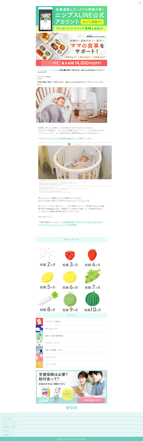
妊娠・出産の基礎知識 (54, 336)
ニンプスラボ (50, 364)
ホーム (40, 70)
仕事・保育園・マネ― (54, 350)
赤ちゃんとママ (51, 329)
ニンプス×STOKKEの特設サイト (64, 138)
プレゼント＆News (50, 70)
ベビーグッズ (50, 357)
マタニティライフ (52, 343)
